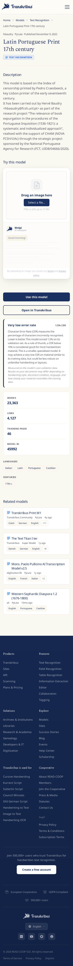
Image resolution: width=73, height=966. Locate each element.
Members (45, 780)
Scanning (9, 679)
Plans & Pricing (13, 685)
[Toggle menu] (67, 7)
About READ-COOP (51, 774)
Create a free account (36, 867)
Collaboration (47, 691)
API (5, 673)
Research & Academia (17, 730)
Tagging (44, 697)
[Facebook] (51, 934)
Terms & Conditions (51, 829)
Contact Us (46, 805)
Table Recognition (50, 673)
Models (20, 20)
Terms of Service (12, 956)
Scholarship (46, 754)
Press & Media (48, 793)
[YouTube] (31, 934)
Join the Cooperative (52, 787)
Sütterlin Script (13, 787)
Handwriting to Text (16, 805)
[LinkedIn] (21, 934)
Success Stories (49, 730)
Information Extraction (53, 679)
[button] (36, 195)
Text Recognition (39, 20)
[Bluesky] (41, 934)
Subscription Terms (51, 835)
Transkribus (10, 660)
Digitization (10, 748)
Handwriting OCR (14, 818)
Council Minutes (13, 793)
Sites (6, 666)
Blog (42, 736)
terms (51, 268)
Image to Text (12, 811)
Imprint (49, 956)
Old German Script (15, 799)
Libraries (9, 723)
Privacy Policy (47, 822)
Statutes (44, 799)
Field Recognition (50, 666)
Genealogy (10, 736)
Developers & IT (13, 742)
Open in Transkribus (36, 308)
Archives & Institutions (18, 717)
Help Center (47, 748)
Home (6, 20)
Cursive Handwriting (16, 774)
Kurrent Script (12, 780)
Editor (43, 685)
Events (43, 742)
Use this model (36, 295)
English (36, 924)
